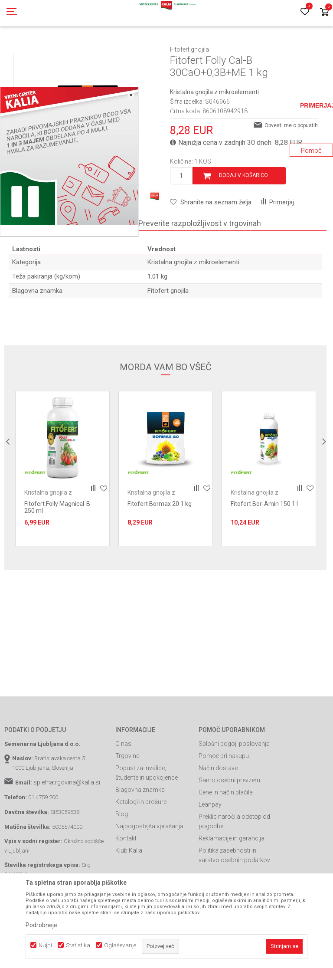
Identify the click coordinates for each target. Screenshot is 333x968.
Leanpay (210, 843)
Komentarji (100, 262)
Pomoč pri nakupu (224, 794)
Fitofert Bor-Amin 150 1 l (264, 542)
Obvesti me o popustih (291, 164)
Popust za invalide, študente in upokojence (146, 812)
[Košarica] (324, 13)
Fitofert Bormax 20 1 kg (159, 542)
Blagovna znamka (140, 828)
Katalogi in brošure (140, 840)
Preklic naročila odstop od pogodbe (234, 860)
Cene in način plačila (226, 831)
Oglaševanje (120, 945)
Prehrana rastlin (125, 49)
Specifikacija (40, 262)
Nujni (45, 945)
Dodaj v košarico (243, 214)
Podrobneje (41, 925)
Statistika (78, 945)
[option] (62, 507)
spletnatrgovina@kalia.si (66, 821)
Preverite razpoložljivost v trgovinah (199, 262)
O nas (123, 782)
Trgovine (127, 794)
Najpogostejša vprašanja (149, 865)
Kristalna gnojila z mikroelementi (212, 49)
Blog (121, 853)
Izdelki (68, 49)
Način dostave (218, 807)
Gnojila (91, 49)
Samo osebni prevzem (229, 819)
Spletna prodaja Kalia (29, 49)
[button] (210, 241)
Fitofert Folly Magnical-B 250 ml (57, 546)
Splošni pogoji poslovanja (234, 782)
